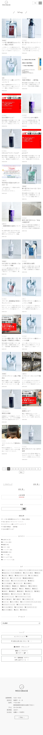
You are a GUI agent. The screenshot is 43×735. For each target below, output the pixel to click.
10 (33, 469)
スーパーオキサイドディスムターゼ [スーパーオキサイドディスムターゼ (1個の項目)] (31, 602)
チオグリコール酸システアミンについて (14, 524)
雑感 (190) (6, 544)
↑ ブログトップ (7, 484)
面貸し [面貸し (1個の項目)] (16, 586)
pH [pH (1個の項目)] (17, 610)
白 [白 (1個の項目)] (22, 588)
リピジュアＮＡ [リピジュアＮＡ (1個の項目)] (17, 594)
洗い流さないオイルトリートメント (13, 522)
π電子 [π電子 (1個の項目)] (31, 580)
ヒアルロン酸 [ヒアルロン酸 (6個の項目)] (29, 573)
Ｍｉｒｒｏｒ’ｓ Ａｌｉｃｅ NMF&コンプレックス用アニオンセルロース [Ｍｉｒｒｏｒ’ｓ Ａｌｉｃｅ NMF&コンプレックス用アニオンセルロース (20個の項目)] (23, 570)
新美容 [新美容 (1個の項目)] (13, 591)
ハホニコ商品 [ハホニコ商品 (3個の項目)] (34, 575)
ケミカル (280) (7, 542)
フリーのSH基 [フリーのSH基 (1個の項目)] (8, 583)
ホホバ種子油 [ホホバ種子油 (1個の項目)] (7, 599)
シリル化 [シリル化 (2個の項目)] (6, 580)
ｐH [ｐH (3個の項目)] (5, 575)
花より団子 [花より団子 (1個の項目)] (33, 586)
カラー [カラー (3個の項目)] (6, 578)
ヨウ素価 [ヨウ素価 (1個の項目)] (28, 583)
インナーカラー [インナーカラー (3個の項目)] (16, 578)
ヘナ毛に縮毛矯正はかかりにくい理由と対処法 (16, 519)
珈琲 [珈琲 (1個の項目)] (28, 588)
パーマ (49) (6, 555)
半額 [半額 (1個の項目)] (38, 591)
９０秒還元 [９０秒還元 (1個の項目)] (7, 586)
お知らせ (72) (6, 539)
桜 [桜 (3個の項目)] (11, 575)
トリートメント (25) (8, 560)
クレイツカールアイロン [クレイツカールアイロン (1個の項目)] (24, 604)
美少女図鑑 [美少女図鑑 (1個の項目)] (7, 588)
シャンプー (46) (7, 550)
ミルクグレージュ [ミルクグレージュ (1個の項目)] (9, 596)
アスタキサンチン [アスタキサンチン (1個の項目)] (31, 607)
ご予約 (35, 3)
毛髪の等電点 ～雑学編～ (10, 527)
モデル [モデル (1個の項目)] (27, 594)
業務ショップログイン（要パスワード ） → (21, 652)
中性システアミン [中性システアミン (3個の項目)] (21, 575)
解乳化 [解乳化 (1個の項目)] (24, 586)
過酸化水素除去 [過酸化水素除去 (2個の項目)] (28, 578)
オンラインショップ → (21, 636)
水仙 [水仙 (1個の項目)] (5, 591)
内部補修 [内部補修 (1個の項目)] (6, 594)
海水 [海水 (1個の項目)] (35, 588)
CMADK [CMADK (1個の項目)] (24, 610)
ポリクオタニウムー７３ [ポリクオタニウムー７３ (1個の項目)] (23, 596)
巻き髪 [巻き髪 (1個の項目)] (21, 591)
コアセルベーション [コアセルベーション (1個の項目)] (9, 604)
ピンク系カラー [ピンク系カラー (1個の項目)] (28, 599)
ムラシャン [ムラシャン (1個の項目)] (18, 583)
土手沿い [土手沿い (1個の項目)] (30, 591)
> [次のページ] (39, 469)
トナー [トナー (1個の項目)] (6, 602)
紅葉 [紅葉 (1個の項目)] (15, 588)
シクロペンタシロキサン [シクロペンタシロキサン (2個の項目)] (19, 580)
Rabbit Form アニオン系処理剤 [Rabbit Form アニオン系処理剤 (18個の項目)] (12, 573)
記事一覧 (21, 489)
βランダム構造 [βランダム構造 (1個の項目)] (8, 610)
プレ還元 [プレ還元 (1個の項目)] (18, 599)
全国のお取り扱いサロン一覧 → (21, 641)
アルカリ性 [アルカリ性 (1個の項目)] (19, 607)
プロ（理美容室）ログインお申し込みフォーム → (21, 659)
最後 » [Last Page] (21, 472)
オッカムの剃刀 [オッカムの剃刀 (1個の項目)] (8, 607)
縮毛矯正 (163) (7, 552)
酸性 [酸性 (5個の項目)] (38, 573)
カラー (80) (6, 547)
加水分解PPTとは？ (8, 529)
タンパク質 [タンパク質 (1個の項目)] (15, 602)
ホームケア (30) (7, 557)
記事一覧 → (36, 484)
